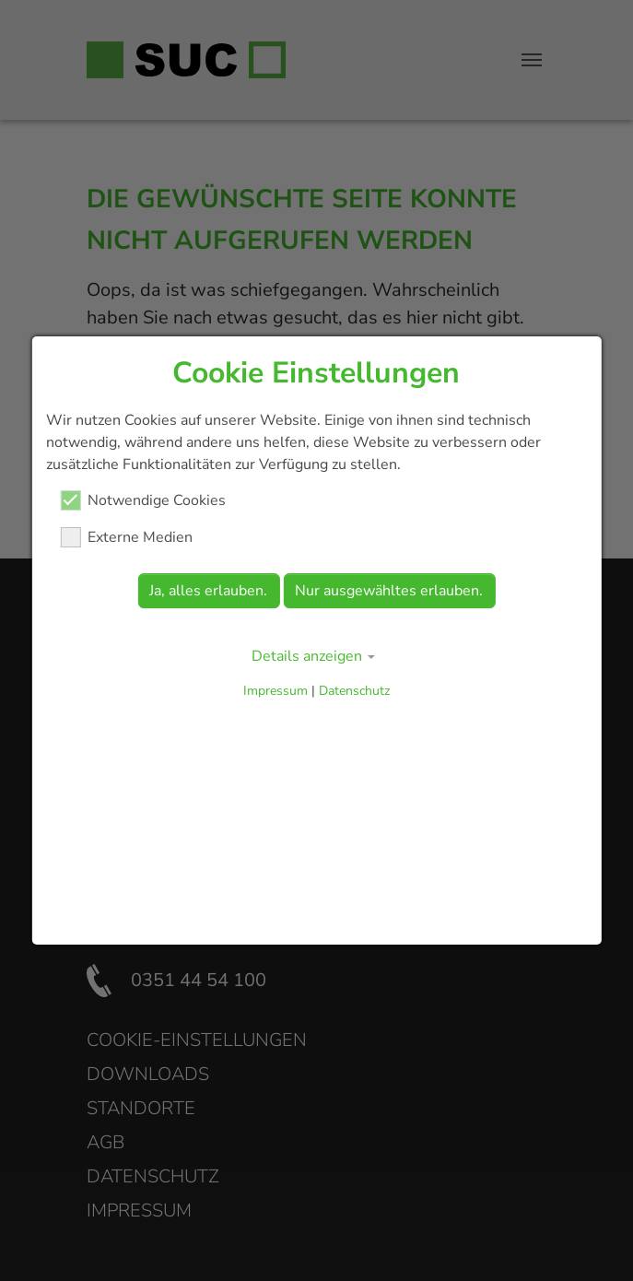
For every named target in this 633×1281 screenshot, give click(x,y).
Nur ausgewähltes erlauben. (389, 591)
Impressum (275, 690)
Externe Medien (126, 537)
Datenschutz (354, 690)
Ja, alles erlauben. (208, 591)
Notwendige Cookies (143, 500)
